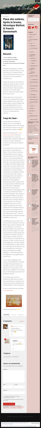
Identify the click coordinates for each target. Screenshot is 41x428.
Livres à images (33, 97)
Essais (31, 52)
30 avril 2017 (18, 330)
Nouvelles (33, 60)
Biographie (32, 45)
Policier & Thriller (34, 75)
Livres (31, 43)
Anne (12, 330)
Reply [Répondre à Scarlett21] (14, 352)
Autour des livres (34, 119)
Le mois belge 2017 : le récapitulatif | (12, 360)
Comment (5, 373)
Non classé (32, 110)
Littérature (32, 58)
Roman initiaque (33, 85)
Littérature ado (33, 65)
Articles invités (33, 34)
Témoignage (33, 94)
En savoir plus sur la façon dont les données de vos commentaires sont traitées (14, 414)
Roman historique (34, 82)
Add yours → (22, 325)
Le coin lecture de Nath (8, 290)
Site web (5, 396)
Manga (31, 108)
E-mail (16, 390)
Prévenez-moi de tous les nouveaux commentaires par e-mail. (11, 403)
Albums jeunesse (34, 99)
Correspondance (34, 48)
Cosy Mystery (34, 79)
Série (31, 113)
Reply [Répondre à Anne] (12, 338)
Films (31, 37)
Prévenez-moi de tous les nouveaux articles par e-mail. (13, 406)
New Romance (34, 90)
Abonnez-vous (31, 136)
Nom (4, 390)
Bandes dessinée (34, 102)
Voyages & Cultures (34, 115)
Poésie (32, 63)
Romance (32, 88)
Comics (31, 105)
